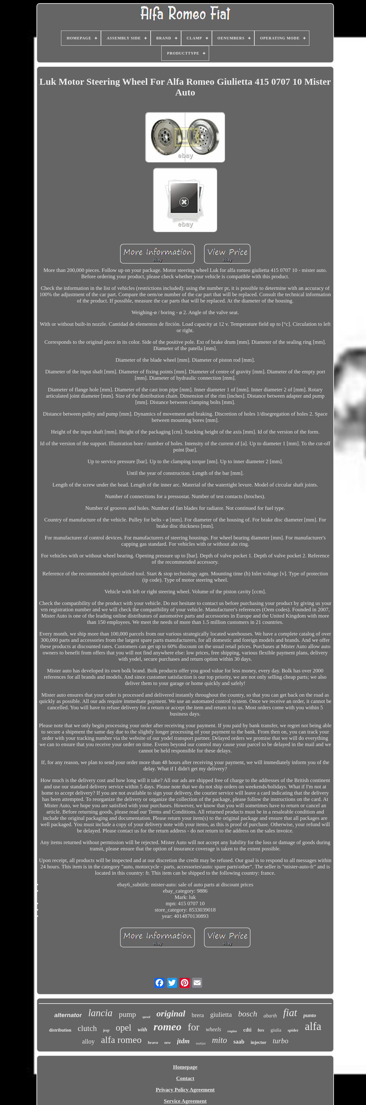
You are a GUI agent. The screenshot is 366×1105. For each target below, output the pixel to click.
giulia (276, 1030)
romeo (167, 1027)
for (193, 1027)
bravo (153, 1042)
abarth (270, 1015)
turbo (280, 1041)
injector (258, 1042)
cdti (247, 1030)
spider (293, 1030)
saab (238, 1042)
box (261, 1030)
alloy (88, 1041)
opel (123, 1027)
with (142, 1030)
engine (232, 1031)
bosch (247, 1013)
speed (146, 1017)
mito (219, 1040)
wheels (213, 1029)
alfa (313, 1026)
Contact (185, 1078)
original (171, 1013)
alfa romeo (121, 1039)
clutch (87, 1028)
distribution (60, 1030)
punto (309, 1015)
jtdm (183, 1041)
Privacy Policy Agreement (185, 1090)
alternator (68, 1015)
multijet (201, 1043)
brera (197, 1015)
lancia (100, 1012)
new (167, 1042)
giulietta (221, 1014)
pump (127, 1014)
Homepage (185, 1067)
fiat (290, 1012)
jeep (106, 1030)
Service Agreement (185, 1101)
